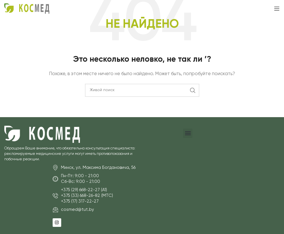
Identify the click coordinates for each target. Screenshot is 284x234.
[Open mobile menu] (277, 8)
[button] (187, 133)
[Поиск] (142, 90)
